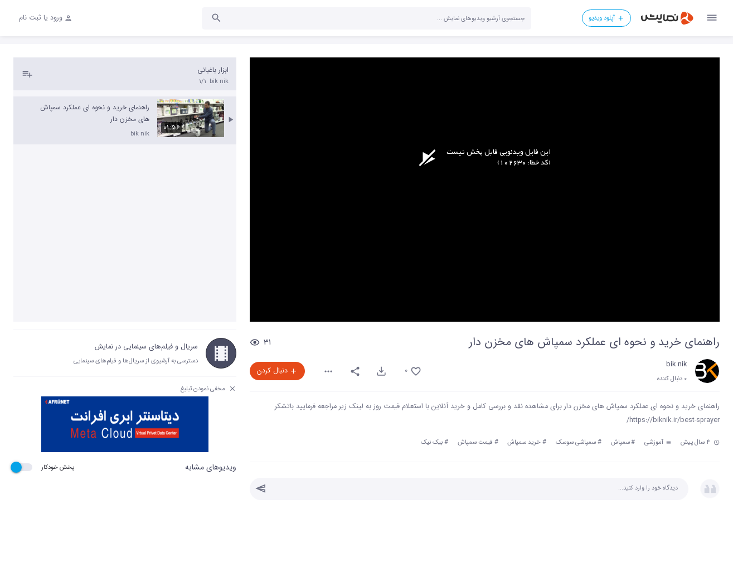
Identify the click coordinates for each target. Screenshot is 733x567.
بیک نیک (432, 442)
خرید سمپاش (524, 442)
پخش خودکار (57, 467)
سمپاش (620, 442)
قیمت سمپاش (475, 442)
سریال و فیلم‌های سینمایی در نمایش (146, 346)
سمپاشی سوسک (576, 442)
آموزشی (657, 442)
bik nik (676, 364)
